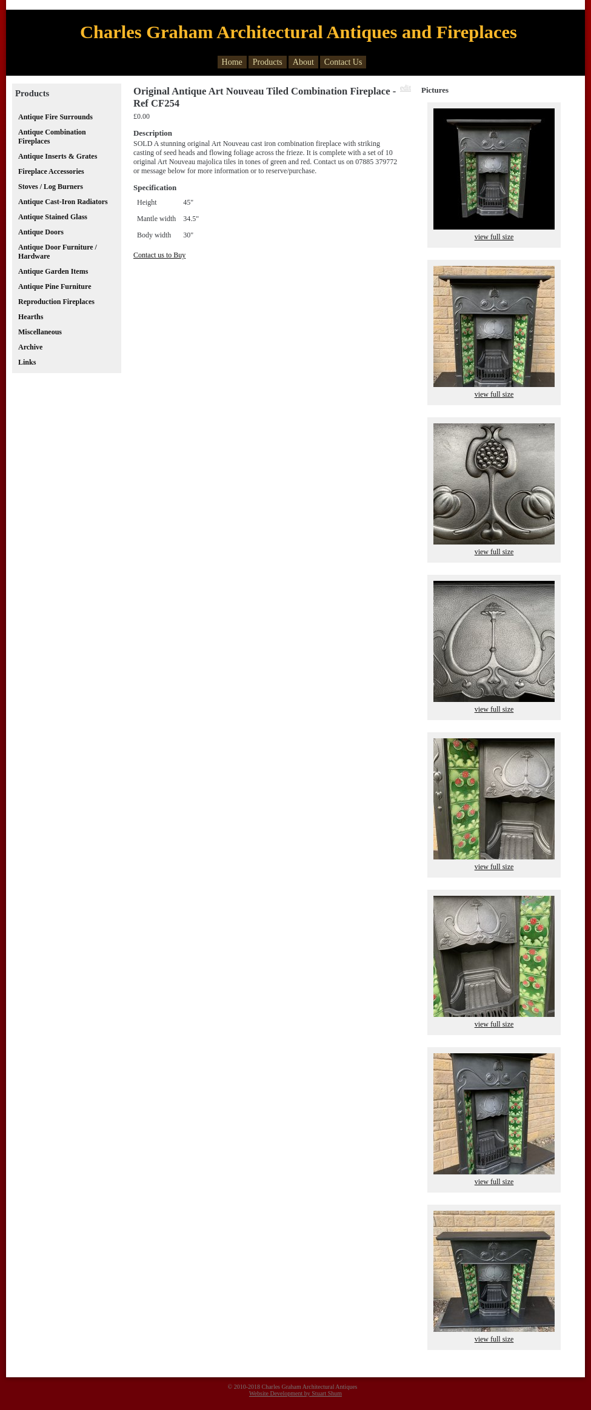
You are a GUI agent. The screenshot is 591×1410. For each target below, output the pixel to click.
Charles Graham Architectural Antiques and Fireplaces (298, 32)
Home (232, 62)
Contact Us (343, 62)
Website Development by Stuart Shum (295, 1393)
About (303, 62)
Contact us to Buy (159, 255)
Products (267, 62)
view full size (494, 237)
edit (405, 88)
